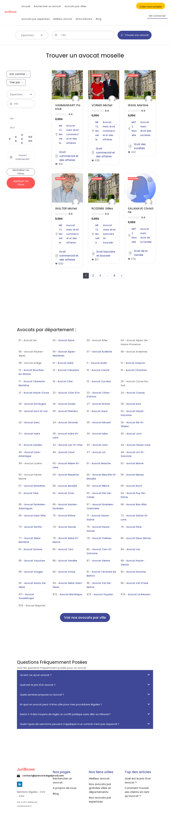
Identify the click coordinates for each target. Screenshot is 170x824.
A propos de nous (65, 788)
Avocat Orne (66, 493)
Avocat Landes (33, 445)
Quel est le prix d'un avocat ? (37, 685)
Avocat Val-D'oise (137, 583)
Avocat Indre (32, 433)
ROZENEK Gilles (102, 208)
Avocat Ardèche (102, 351)
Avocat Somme (33, 549)
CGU (21, 796)
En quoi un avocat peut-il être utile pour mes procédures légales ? (61, 704)
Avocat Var (133, 549)
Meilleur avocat (62, 19)
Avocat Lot (99, 452)
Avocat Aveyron (135, 363)
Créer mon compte (150, 6)
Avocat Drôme (101, 404)
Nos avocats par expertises (100, 800)
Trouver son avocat (134, 35)
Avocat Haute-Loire (138, 445)
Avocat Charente (136, 370)
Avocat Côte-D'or (69, 392)
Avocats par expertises (35, 19)
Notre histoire (84, 19)
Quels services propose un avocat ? (42, 694)
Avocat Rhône (66, 515)
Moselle (61, 139)
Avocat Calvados (68, 370)
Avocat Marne (134, 463)
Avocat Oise (31, 493)
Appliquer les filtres (20, 182)
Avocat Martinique (71, 594)
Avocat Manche (101, 463)
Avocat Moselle (67, 485)
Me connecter (157, 16)
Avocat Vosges (33, 571)
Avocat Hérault (101, 422)
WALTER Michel (66, 208)
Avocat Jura (134, 433)
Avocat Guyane (103, 594)
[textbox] (32, 34)
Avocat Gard (99, 411)
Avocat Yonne (66, 571)
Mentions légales (27, 792)
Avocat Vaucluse (34, 560)
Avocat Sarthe (33, 527)
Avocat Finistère (68, 411)
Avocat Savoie (67, 527)
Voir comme (17, 74)
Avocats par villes (75, 6)
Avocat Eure (133, 404)
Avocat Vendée (67, 560)
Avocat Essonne (136, 571)
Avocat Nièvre (100, 485)
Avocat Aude (99, 363)
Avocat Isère (100, 433)
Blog (98, 19)
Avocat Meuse (135, 474)
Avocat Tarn (65, 549)
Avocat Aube (65, 363)
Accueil (25, 6)
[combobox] (32, 35)
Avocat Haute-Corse (36, 392)
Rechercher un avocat (47, 6)
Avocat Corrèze (101, 381)
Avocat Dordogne (35, 404)
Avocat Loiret (66, 452)
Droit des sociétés (137, 146)
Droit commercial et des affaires (66, 156)
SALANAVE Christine (140, 210)
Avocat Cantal (100, 370)
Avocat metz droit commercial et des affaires (72, 134)
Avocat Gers (32, 422)
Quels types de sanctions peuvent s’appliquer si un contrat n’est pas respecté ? (69, 724)
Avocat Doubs (67, 404)
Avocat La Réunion (139, 594)
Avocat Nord (134, 485)
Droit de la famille (137, 253)
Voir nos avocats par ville (85, 617)
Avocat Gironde (68, 422)
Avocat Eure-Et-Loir (36, 411)
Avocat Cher (65, 381)
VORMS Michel (101, 105)
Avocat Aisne (66, 340)
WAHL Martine (138, 105)
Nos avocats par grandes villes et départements (100, 788)
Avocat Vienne (101, 560)
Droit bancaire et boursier (103, 253)
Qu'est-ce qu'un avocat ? (35, 675)
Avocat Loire (100, 445)
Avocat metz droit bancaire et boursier (109, 234)
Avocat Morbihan (34, 485)
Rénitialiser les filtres (21, 171)
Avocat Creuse (136, 392)
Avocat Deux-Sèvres (138, 538)
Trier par (14, 82)
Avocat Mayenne (68, 474)
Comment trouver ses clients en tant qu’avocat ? (137, 792)
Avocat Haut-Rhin (35, 515)
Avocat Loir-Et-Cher (70, 445)
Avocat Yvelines (101, 538)
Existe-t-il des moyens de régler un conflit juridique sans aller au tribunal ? (65, 714)
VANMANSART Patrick (67, 107)
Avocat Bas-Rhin (136, 504)
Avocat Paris (134, 527)
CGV (42, 792)
